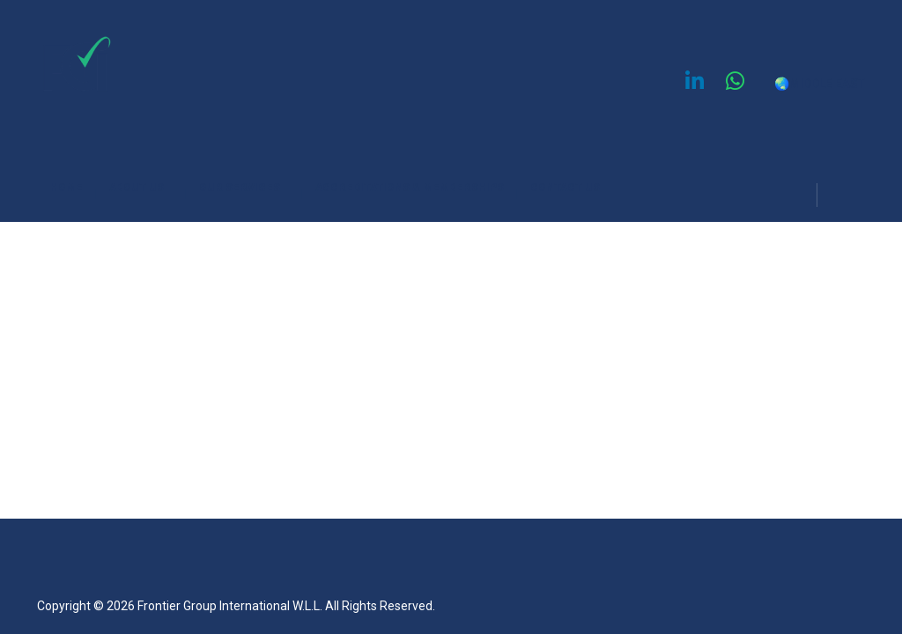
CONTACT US (565, 187)
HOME (73, 190)
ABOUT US (147, 190)
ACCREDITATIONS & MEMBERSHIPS (416, 190)
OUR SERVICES (250, 190)
